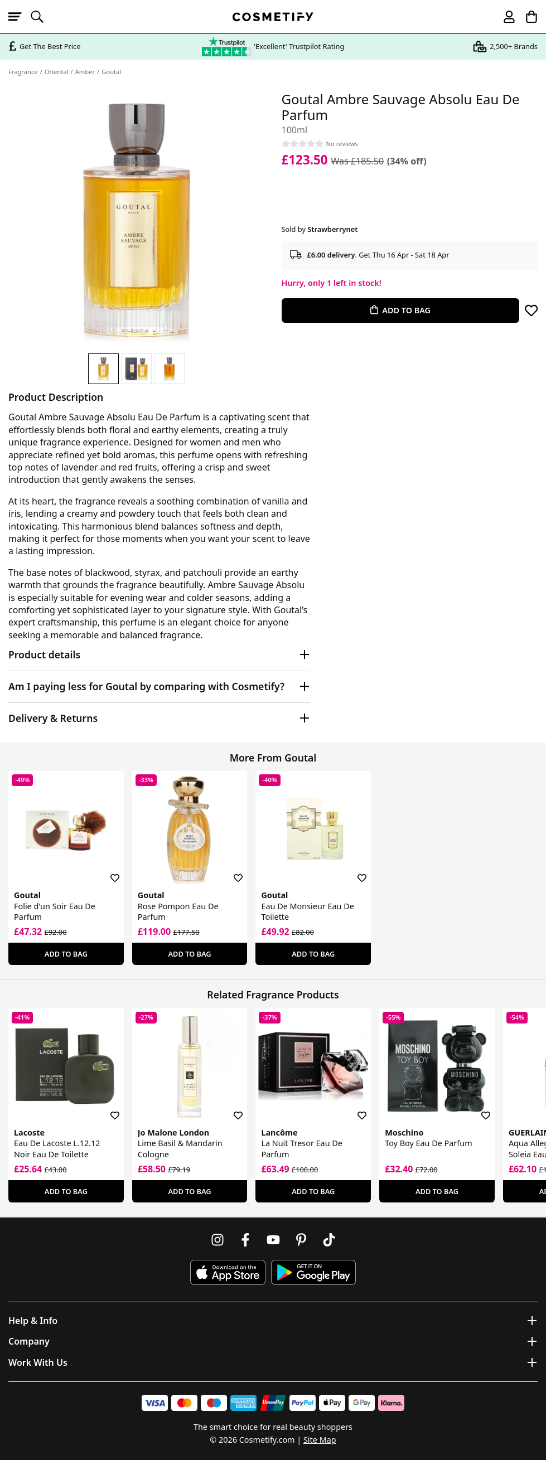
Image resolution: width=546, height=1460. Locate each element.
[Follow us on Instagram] (217, 1240)
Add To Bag (66, 954)
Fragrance (23, 71)
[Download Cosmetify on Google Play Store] (313, 1272)
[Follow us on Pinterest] (301, 1240)
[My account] (504, 17)
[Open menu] (19, 17)
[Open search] (42, 17)
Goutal (111, 71)
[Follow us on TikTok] (329, 1240)
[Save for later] (531, 310)
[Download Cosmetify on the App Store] (227, 1272)
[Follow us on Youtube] (273, 1240)
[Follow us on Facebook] (245, 1240)
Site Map (319, 1439)
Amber (85, 71)
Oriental (57, 71)
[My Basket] (526, 17)
